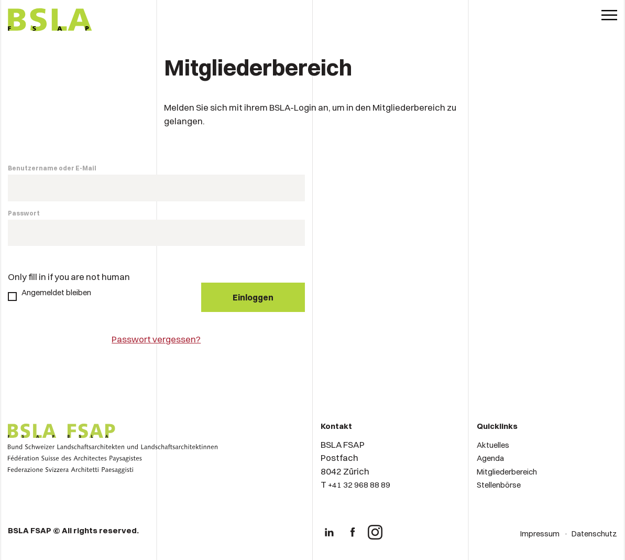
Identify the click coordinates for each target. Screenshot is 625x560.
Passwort (24, 213)
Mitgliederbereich (507, 472)
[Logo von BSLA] (50, 21)
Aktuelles (493, 445)
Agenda (490, 458)
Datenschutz (594, 534)
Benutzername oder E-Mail (52, 168)
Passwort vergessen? (156, 338)
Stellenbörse (499, 485)
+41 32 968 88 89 (359, 485)
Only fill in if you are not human (69, 276)
